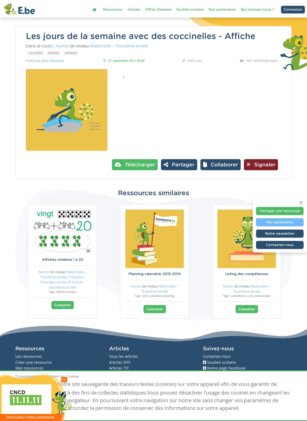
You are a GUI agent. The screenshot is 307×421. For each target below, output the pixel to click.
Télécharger (135, 164)
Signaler (261, 164)
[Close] (301, 202)
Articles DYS (119, 362)
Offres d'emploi (158, 9)
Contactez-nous (280, 244)
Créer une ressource (33, 362)
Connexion (293, 9)
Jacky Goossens (53, 61)
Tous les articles (123, 356)
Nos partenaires (222, 9)
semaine (71, 53)
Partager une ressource (280, 211)
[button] (220, 164)
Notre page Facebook (224, 368)
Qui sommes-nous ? (257, 9)
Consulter (62, 305)
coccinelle (36, 53)
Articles (133, 9)
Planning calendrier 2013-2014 (155, 274)
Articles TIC (119, 368)
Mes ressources (29, 368)
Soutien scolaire (190, 9)
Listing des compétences (246, 274)
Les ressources (28, 356)
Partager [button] (179, 164)
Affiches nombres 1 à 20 (62, 259)
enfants (53, 53)
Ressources (113, 9)
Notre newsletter (279, 233)
